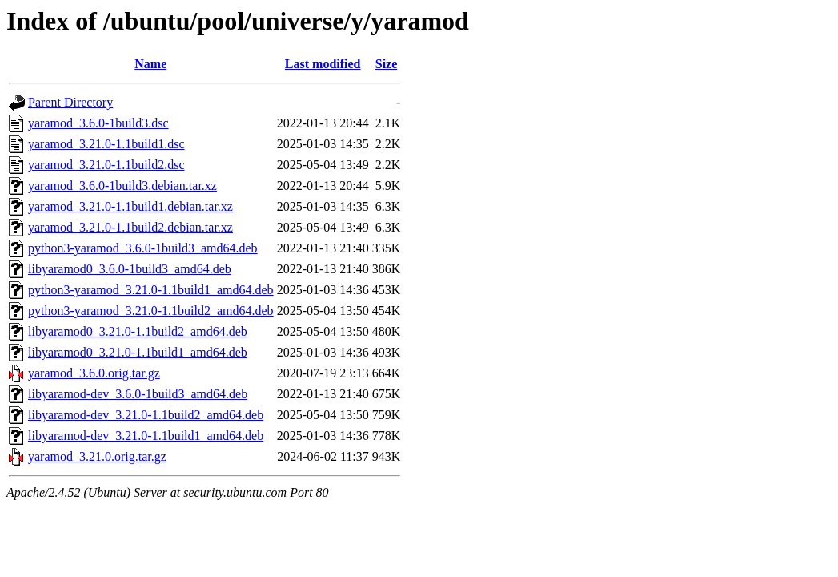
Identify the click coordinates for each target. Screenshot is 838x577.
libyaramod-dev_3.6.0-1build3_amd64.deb (137, 394)
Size (386, 64)
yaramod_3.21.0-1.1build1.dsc (106, 144)
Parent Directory (70, 102)
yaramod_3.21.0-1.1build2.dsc (106, 164)
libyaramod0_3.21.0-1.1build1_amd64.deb (137, 352)
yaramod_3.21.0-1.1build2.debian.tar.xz (130, 227)
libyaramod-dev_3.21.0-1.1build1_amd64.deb (145, 435)
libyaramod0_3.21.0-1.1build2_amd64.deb (137, 331)
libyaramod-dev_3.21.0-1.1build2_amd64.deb (145, 415)
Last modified (323, 64)
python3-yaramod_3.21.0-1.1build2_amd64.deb (151, 310)
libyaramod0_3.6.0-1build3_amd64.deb (129, 269)
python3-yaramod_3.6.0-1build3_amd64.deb (143, 248)
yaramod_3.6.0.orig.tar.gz (94, 373)
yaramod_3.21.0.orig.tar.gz (97, 456)
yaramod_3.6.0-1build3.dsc (98, 123)
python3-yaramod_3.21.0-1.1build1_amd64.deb (151, 290)
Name (150, 64)
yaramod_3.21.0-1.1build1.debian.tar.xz (130, 206)
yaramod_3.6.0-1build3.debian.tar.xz (122, 185)
